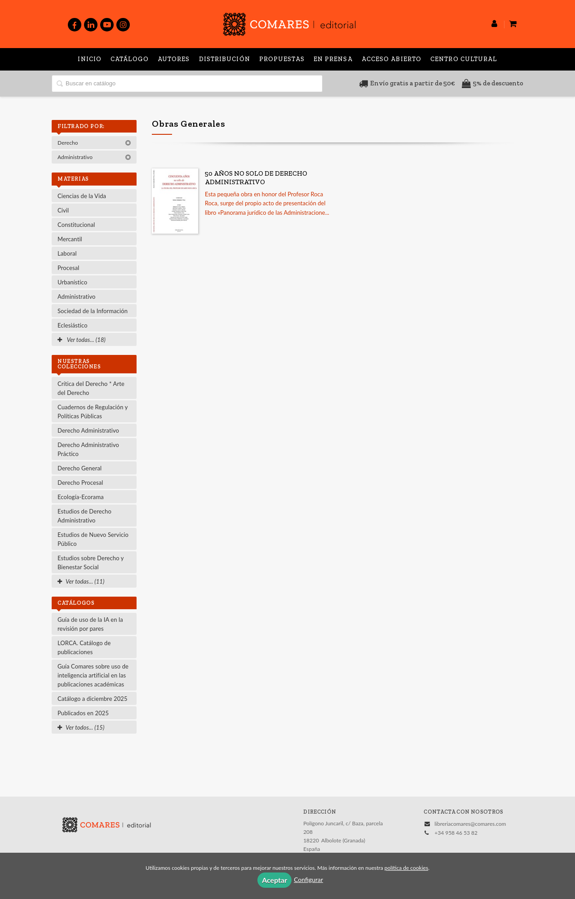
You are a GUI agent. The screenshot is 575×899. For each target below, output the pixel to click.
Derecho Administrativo (88, 430)
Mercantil (70, 239)
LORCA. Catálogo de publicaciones (84, 647)
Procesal (68, 267)
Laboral (67, 253)
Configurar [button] (308, 879)
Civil (63, 210)
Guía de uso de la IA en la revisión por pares (90, 624)
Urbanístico (72, 282)
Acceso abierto (391, 59)
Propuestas (282, 59)
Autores (174, 59)
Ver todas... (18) (82, 339)
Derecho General (80, 468)
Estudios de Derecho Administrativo (84, 516)
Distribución (224, 59)
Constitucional (76, 224)
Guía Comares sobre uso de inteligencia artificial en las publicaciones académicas (93, 675)
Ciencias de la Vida (82, 195)
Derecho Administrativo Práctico (88, 449)
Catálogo (130, 59)
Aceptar (274, 880)
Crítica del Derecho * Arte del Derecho (91, 388)
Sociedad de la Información (93, 310)
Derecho (94, 142)
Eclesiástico (73, 325)
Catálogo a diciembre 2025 (93, 698)
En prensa (333, 59)
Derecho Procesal (80, 482)
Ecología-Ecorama (81, 496)
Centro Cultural (463, 59)
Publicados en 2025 (83, 713)
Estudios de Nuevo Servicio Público (93, 539)
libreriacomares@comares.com (470, 823)
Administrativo (94, 157)
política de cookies (406, 867)
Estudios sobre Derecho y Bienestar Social (91, 562)
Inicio (90, 59)
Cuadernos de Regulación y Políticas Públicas (93, 411)
